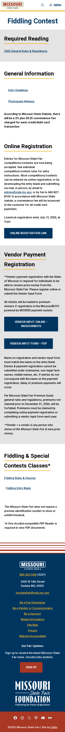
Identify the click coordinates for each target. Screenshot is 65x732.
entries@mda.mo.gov (17, 192)
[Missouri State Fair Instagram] (22, 719)
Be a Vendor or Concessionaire (33, 608)
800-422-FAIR (28, 574)
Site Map (32, 625)
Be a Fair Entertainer (32, 602)
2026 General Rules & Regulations (25, 51)
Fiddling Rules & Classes (20, 478)
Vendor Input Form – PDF (28, 343)
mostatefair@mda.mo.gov (32, 593)
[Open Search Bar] (42, 5)
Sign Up (31, 667)
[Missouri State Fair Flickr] (50, 719)
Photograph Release (21, 101)
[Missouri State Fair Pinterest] (36, 719)
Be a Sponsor (32, 613)
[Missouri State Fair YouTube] (43, 719)
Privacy (32, 630)
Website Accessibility (32, 636)
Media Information (32, 619)
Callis (54, 727)
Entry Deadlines (18, 90)
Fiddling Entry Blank (18, 488)
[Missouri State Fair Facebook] (15, 719)
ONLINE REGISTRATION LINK (28, 233)
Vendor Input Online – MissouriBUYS (31, 324)
